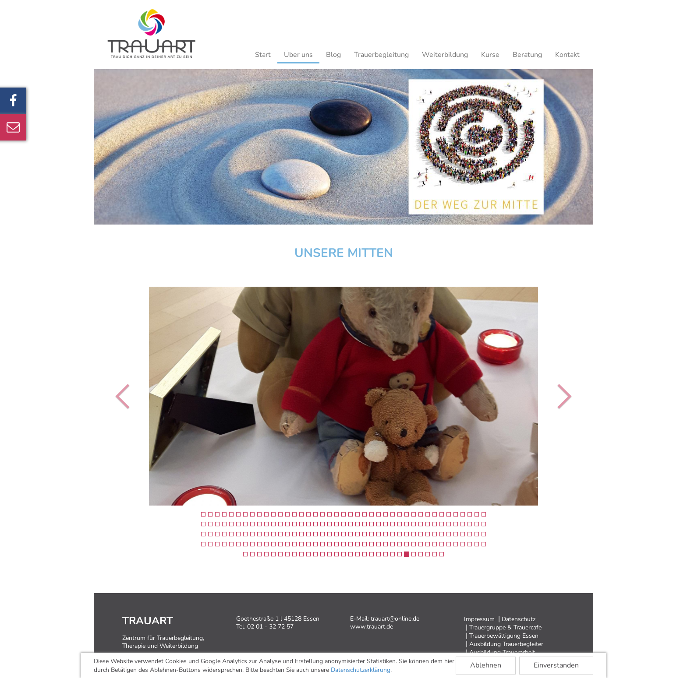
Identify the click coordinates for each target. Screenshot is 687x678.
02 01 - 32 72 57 (270, 626)
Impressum (479, 619)
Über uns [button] (298, 55)
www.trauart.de (371, 626)
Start (263, 55)
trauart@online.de (395, 619)
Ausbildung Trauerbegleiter (506, 644)
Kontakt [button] (567, 55)
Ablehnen (485, 665)
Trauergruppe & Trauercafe (505, 627)
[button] (124, 396)
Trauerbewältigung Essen (503, 636)
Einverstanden (556, 665)
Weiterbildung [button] (445, 55)
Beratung (527, 55)
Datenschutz (518, 619)
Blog (333, 55)
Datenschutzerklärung (360, 670)
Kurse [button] (490, 55)
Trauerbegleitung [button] (381, 55)
